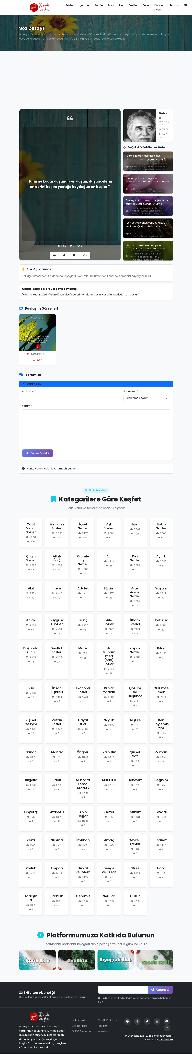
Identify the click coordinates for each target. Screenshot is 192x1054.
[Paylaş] (85, 255)
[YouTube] (167, 1022)
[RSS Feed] (167, 1028)
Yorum (27, 406)
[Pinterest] (127, 1022)
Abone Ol (160, 990)
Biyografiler (115, 5)
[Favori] (74, 255)
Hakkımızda (79, 1020)
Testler (133, 5)
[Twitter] (147, 1022)
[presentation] (47, 440)
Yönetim (103, 1031)
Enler (146, 5)
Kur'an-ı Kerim (159, 7)
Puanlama (130, 391)
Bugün (98, 5)
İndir (37, 360)
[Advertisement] (96, 78)
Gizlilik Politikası (107, 1020)
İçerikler (84, 5)
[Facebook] (137, 1022)
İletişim (174, 5)
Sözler (70, 5)
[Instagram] (157, 1022)
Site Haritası (79, 1026)
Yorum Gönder (38, 453)
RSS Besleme (81, 1031)
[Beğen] (54, 255)
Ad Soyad (29, 391)
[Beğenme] (64, 255)
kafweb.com (165, 1040)
